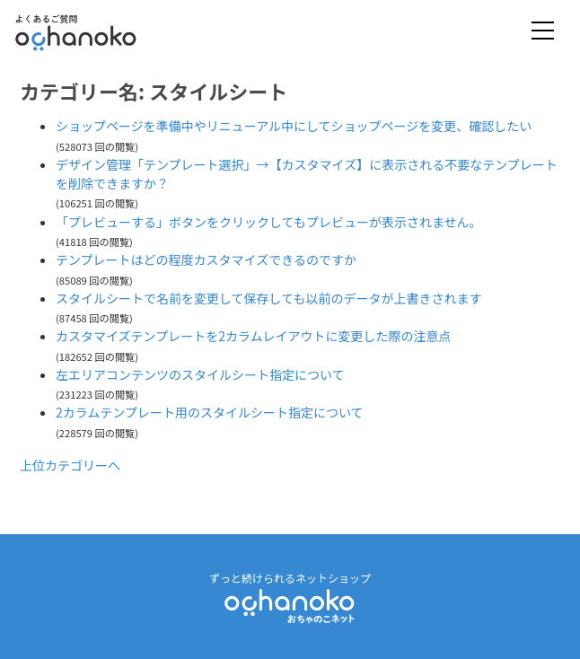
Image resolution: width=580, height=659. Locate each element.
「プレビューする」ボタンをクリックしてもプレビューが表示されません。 (268, 222)
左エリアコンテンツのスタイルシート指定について (200, 374)
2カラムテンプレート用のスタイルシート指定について (210, 412)
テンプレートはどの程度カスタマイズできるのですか (206, 259)
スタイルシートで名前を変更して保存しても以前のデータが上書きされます (268, 298)
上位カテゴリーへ (70, 465)
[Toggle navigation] (543, 32)
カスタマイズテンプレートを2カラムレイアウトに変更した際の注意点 (254, 336)
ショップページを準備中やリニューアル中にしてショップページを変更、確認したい (294, 126)
